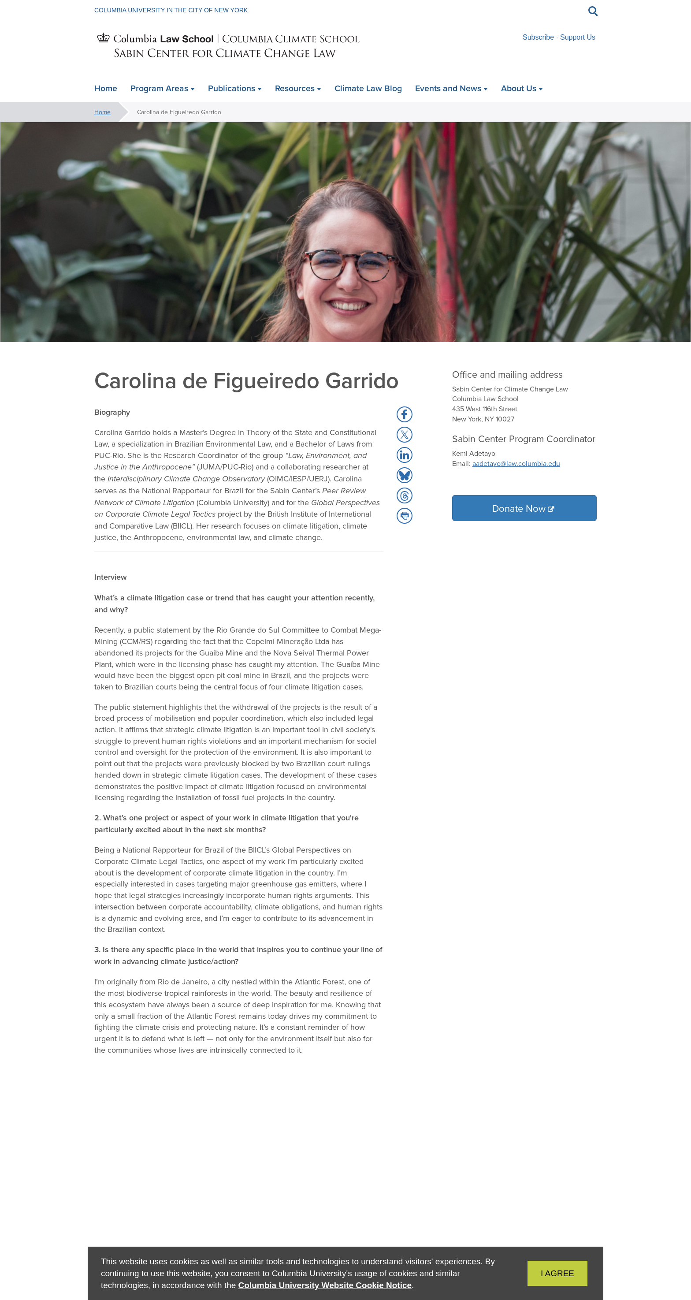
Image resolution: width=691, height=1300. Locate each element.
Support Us (577, 37)
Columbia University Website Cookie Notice (325, 1285)
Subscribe (538, 37)
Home (102, 112)
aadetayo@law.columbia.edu (516, 463)
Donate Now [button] (519, 508)
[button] (404, 414)
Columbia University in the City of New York (171, 10)
